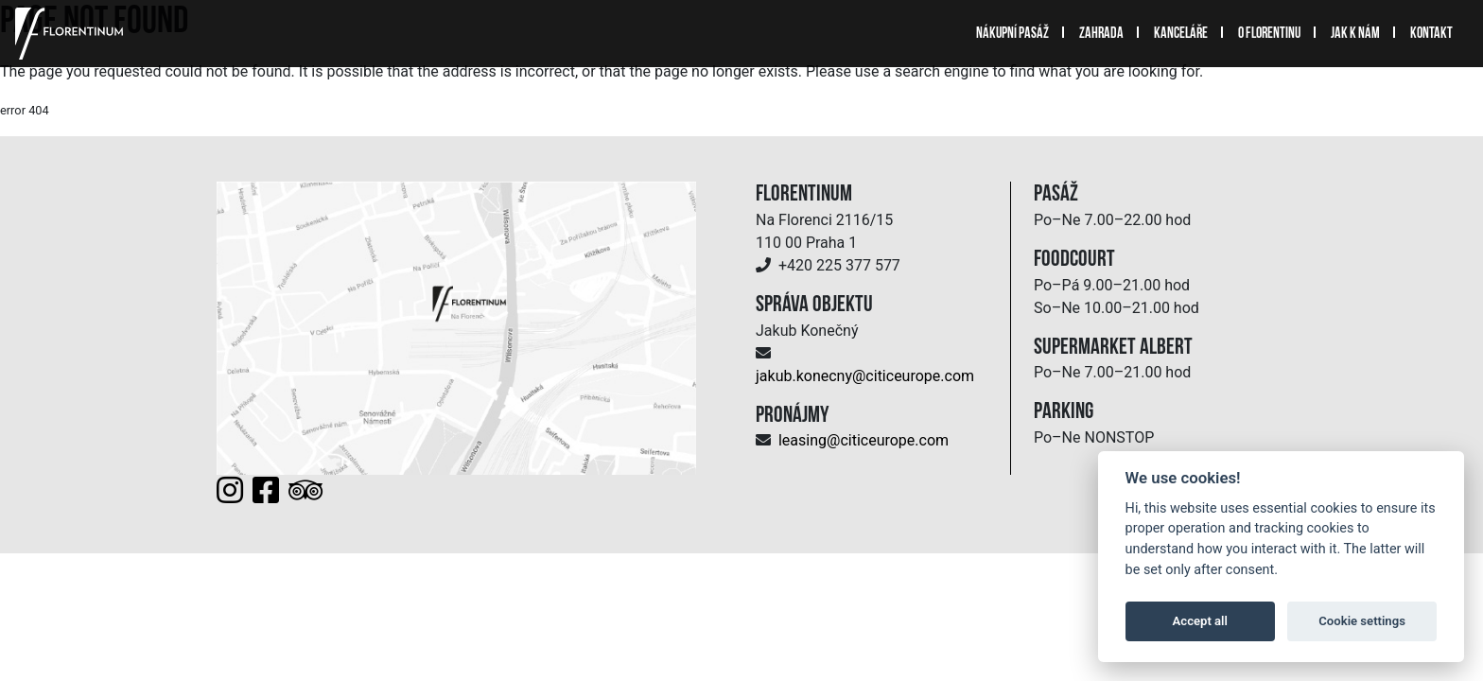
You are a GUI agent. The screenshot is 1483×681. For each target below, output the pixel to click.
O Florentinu (1269, 34)
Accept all (1200, 621)
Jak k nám (1355, 34)
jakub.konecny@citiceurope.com (865, 376)
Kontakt (1431, 34)
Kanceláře (1181, 34)
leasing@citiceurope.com (863, 440)
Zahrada (1101, 34)
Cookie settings (1361, 621)
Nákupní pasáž (1012, 34)
